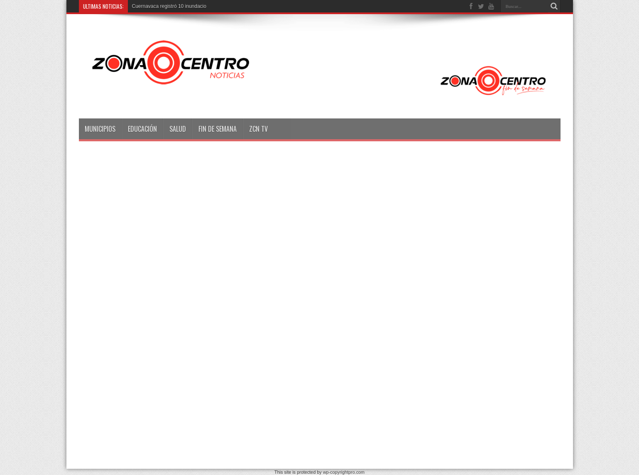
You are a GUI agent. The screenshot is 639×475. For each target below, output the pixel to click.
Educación (142, 129)
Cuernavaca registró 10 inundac (167, 6)
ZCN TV (258, 129)
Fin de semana (217, 129)
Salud (177, 129)
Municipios (100, 129)
